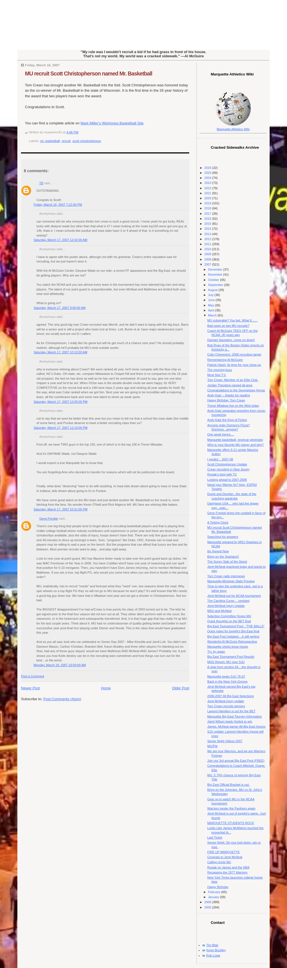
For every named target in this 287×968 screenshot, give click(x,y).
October (214, 279)
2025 (208, 172)
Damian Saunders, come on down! (231, 340)
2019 (208, 203)
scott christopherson (86, 141)
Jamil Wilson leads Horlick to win (229, 721)
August (213, 290)
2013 (208, 234)
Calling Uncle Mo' (219, 862)
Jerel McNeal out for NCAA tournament (234, 595)
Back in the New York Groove (227, 681)
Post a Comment (32, 676)
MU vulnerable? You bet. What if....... (232, 320)
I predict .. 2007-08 (220, 459)
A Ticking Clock (217, 522)
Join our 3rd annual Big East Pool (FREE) (236, 760)
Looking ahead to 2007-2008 (227, 479)
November (215, 274)
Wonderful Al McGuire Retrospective (232, 641)
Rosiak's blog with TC (222, 474)
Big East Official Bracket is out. (228, 784)
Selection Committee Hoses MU (229, 616)
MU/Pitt (212, 746)
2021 (208, 193)
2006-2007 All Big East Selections (230, 696)
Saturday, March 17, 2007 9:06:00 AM (59, 307)
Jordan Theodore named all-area (230, 385)
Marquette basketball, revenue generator (235, 439)
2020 (208, 198)
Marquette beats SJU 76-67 (226, 676)
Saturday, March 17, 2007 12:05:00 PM (60, 401)
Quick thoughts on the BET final (229, 621)
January (214, 897)
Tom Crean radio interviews (226, 576)
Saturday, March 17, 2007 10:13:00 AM (60, 352)
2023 (208, 182)
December (215, 269)
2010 (208, 249)
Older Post (180, 688)
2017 (208, 213)
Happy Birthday (218, 887)
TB (41, 183)
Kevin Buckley (216, 950)
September (216, 285)
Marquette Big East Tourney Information (234, 716)
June (212, 300)
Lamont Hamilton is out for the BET (231, 711)
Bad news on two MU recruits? (228, 325)
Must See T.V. (216, 375)
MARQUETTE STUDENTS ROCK (230, 823)
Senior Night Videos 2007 (224, 741)
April (211, 310)
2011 (208, 244)
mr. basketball (50, 141)
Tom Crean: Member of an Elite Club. (232, 380)
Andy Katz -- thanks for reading (228, 395)
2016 (208, 218)
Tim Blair (212, 945)
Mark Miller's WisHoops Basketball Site (112, 123)
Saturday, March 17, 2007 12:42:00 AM (60, 240)
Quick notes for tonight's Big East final (233, 631)
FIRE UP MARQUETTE (223, 852)
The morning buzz (219, 369)
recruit (66, 141)
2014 (208, 228)
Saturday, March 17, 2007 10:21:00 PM (60, 509)
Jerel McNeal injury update (225, 701)
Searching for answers (222, 536)
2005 (208, 907)
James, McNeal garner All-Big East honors (236, 726)
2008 (208, 259)
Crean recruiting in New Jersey (228, 469)
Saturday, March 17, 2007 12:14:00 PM (60, 427)
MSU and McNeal (219, 610)
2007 (208, 264)
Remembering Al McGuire (225, 359)
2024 (208, 177)
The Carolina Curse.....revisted (228, 600)
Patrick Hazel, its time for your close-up (234, 364)
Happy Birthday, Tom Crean (226, 400)
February (214, 892)
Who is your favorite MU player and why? (235, 444)
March (212, 315)
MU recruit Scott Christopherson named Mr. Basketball (88, 73)
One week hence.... (220, 434)
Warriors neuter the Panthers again (231, 808)
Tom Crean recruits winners (226, 706)
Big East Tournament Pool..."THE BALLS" (236, 626)
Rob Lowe (213, 955)
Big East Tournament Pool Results (230, 656)
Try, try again (216, 651)
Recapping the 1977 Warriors (227, 872)
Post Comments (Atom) (62, 699)
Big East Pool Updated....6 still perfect (233, 636)
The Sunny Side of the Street (227, 561)
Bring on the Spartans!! (223, 556)
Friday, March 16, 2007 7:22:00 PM (58, 204)
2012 (208, 239)
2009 (208, 254)
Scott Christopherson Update (227, 464)
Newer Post (30, 688)
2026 (208, 167)
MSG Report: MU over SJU (226, 662)
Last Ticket (214, 837)
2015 (208, 223)
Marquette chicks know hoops (227, 646)
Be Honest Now (218, 551)
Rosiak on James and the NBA (228, 867)
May (211, 305)
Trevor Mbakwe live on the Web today (233, 405)
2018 (208, 208)
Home (106, 688)
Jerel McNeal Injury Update (226, 605)
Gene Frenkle (48, 518)
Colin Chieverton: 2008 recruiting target (234, 354)
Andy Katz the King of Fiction (227, 420)
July (211, 295)
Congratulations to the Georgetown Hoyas (236, 390)
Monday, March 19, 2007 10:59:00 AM (60, 665)
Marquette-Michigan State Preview (231, 581)
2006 (208, 902)
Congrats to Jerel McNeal (224, 857)
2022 (208, 188)
